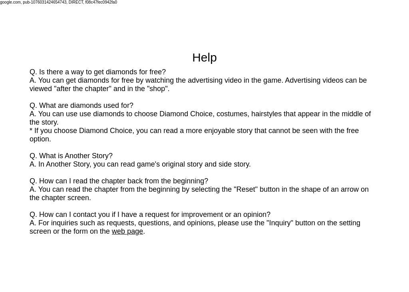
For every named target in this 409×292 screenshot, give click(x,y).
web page (127, 231)
